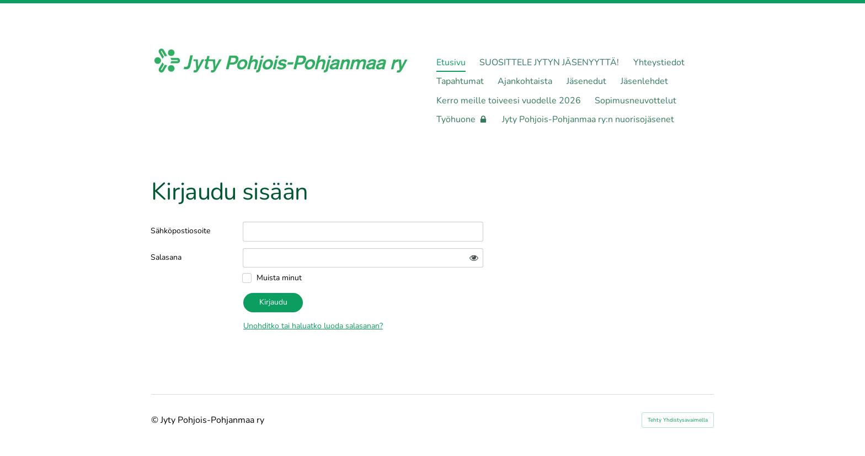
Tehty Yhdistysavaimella (678, 420)
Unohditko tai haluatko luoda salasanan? (313, 326)
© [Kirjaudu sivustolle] (156, 420)
